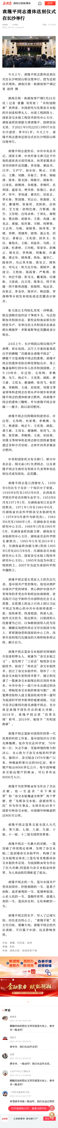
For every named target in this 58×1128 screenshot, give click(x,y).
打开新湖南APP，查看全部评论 (29, 1108)
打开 (50, 3)
